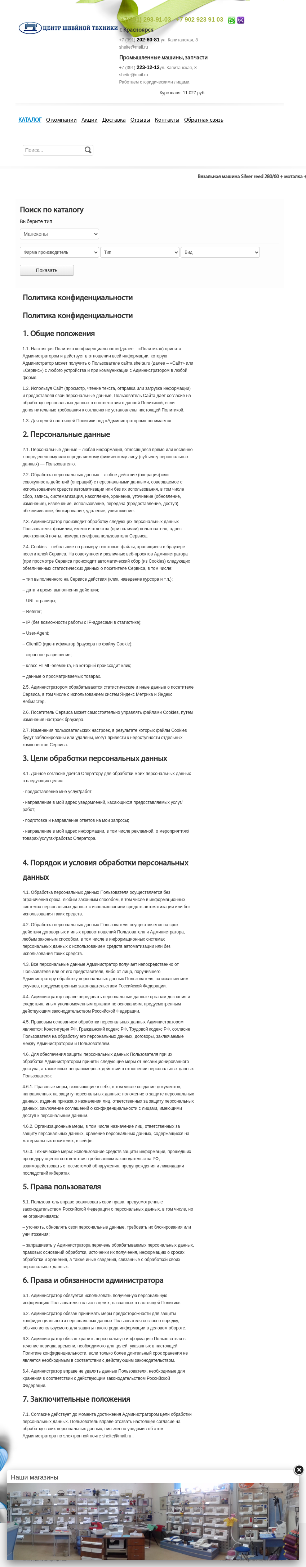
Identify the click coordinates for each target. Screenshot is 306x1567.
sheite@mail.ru (133, 47)
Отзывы (140, 120)
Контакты (167, 120)
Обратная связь (203, 120)
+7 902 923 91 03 (199, 19)
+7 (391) (139, 39)
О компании (61, 120)
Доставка (114, 120)
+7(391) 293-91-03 (146, 19)
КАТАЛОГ (29, 120)
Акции (89, 120)
